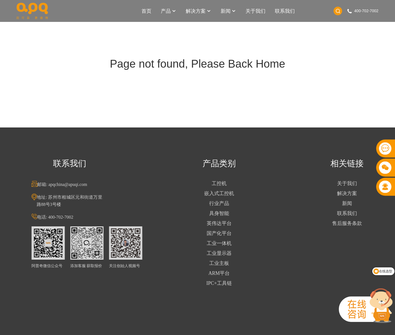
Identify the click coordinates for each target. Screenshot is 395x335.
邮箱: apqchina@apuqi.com (64, 184)
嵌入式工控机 (221, 193)
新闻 (228, 11)
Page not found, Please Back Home (197, 64)
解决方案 (198, 11)
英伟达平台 (221, 223)
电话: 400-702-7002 (57, 217)
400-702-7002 (366, 11)
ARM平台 (221, 273)
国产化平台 (221, 233)
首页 (146, 11)
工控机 (221, 183)
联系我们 (285, 11)
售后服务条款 (349, 223)
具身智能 (221, 213)
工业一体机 (221, 243)
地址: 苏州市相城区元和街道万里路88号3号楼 (71, 201)
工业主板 (221, 263)
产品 (168, 11)
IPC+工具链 (221, 283)
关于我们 (255, 11)
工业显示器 (221, 253)
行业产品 (221, 203)
